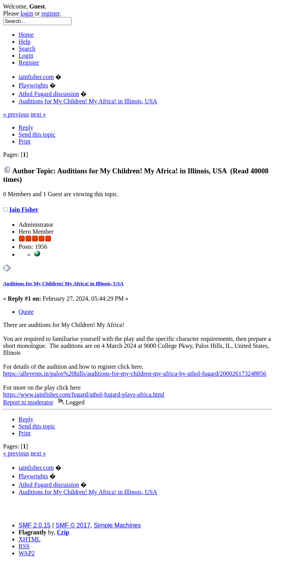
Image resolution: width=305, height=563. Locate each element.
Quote (26, 311)
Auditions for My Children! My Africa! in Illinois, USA (63, 283)
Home (26, 34)
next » (38, 114)
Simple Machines (117, 525)
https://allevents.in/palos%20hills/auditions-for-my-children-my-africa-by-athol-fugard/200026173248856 (134, 373)
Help (25, 41)
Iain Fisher (23, 209)
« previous (16, 114)
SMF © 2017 (73, 525)
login (26, 13)
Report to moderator (28, 402)
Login (26, 55)
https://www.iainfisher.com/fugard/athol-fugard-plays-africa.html (83, 394)
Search (27, 48)
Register (29, 62)
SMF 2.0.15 (35, 525)
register (50, 13)
